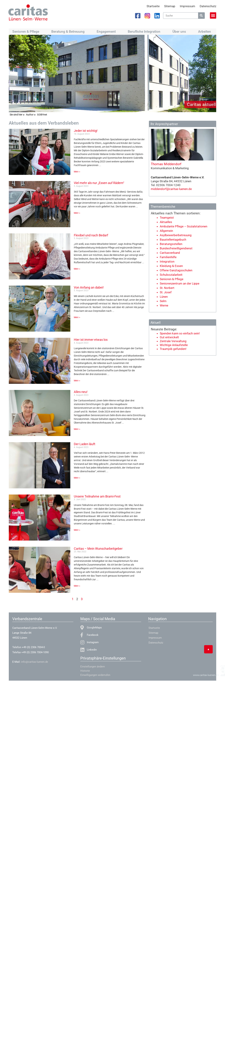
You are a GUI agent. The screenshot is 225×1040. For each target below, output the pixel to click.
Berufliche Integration (145, 32)
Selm (163, 301)
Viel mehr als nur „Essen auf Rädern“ (99, 183)
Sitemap (169, 6)
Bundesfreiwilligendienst (176, 248)
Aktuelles (166, 222)
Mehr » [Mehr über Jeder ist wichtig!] (77, 171)
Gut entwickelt (169, 337)
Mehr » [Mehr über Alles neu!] (77, 429)
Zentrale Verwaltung (173, 341)
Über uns (180, 32)
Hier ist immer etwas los (91, 339)
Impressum (187, 6)
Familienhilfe (168, 257)
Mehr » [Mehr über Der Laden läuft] (77, 478)
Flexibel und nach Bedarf (91, 235)
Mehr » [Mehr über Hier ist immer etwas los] (77, 380)
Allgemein (166, 230)
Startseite (153, 6)
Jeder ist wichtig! (86, 131)
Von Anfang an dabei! (89, 287)
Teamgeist (167, 217)
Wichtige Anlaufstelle (174, 345)
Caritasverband (170, 252)
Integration (167, 261)
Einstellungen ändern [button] (92, 666)
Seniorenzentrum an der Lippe (179, 283)
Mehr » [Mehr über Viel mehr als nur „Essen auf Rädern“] (77, 213)
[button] (213, 15)
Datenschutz (208, 6)
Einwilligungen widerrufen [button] (95, 675)
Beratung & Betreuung (68, 32)
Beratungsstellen (171, 244)
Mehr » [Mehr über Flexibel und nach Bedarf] (77, 269)
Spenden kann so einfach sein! (180, 333)
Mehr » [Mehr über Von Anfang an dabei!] (77, 317)
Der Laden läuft (84, 444)
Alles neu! (81, 392)
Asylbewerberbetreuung (176, 235)
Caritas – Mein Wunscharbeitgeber (98, 548)
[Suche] (201, 15)
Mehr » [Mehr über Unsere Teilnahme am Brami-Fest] (77, 530)
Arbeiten (205, 32)
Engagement (107, 32)
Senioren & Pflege (26, 32)
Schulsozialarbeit (171, 274)
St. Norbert (167, 288)
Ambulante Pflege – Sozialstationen (183, 226)
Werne (164, 305)
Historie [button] (85, 670)
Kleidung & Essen (171, 266)
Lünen (164, 296)
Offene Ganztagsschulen (176, 270)
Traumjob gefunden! (173, 349)
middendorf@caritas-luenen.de (171, 189)
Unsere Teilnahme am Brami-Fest (97, 496)
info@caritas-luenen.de (34, 661)
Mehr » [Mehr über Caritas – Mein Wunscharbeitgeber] (77, 586)
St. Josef (166, 292)
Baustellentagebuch (173, 239)
